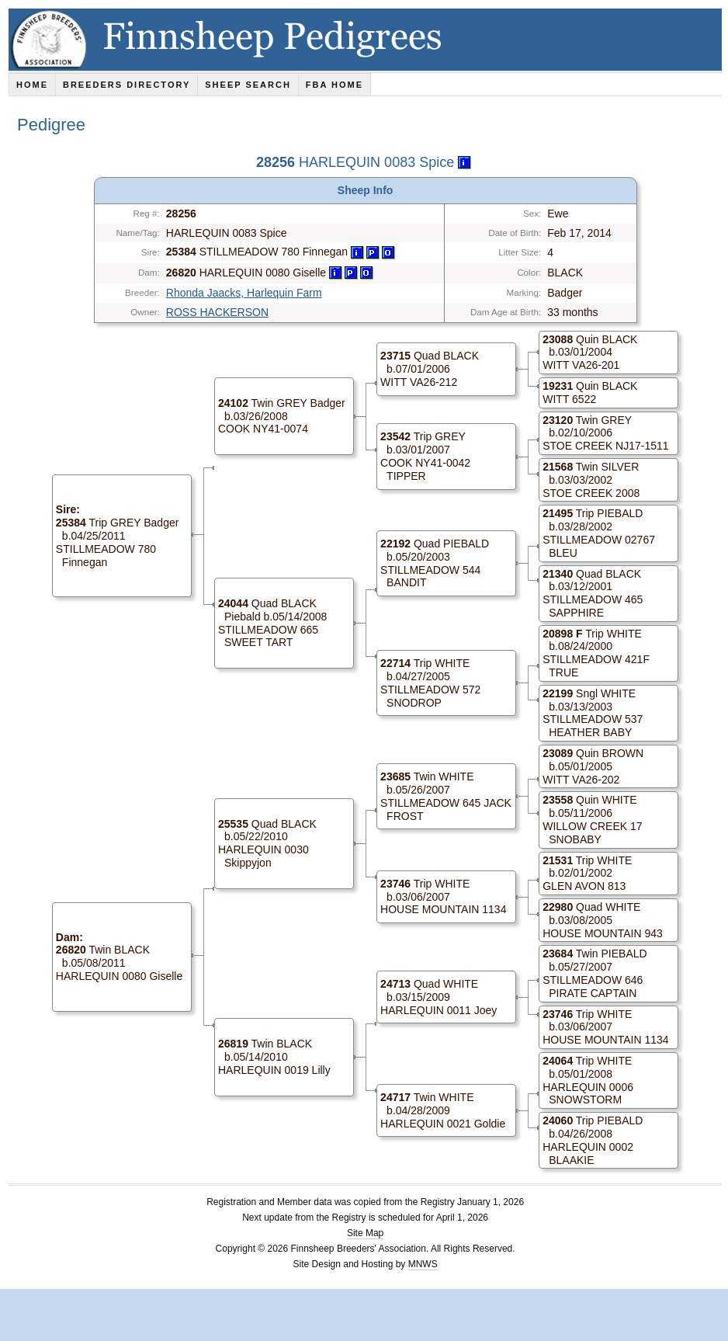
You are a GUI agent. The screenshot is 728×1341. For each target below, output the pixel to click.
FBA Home (334, 84)
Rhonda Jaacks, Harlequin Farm (244, 293)
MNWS (423, 1264)
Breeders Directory (126, 84)
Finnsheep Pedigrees (368, 40)
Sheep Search (248, 84)
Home (32, 84)
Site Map (365, 1233)
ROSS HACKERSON (217, 312)
